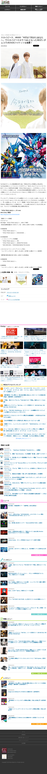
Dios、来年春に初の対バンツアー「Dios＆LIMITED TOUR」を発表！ (25, 523)
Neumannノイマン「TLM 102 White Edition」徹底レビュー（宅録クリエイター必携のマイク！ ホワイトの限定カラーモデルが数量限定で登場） (27, 642)
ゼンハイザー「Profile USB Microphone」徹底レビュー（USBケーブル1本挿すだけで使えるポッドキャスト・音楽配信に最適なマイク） (27, 650)
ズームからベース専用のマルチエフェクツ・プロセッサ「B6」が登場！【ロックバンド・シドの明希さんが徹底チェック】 (27, 608)
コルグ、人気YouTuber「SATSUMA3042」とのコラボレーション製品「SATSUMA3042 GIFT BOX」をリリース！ (25, 515)
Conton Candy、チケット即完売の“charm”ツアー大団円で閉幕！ (24, 540)
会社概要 (23, 743)
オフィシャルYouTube (14, 299)
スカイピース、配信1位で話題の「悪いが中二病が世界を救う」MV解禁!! (23, 473)
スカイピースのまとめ (13, 292)
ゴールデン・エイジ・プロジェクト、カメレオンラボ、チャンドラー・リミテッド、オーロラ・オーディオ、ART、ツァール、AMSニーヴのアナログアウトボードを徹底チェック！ (24, 390)
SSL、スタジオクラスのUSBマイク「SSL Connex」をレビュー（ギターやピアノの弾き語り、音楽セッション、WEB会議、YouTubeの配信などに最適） (27, 668)
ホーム (23, 731)
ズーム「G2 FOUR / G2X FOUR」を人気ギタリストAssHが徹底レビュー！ (27, 599)
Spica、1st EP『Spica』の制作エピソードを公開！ (21, 590)
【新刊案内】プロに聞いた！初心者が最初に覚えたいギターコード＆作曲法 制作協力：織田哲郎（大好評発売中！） (27, 684)
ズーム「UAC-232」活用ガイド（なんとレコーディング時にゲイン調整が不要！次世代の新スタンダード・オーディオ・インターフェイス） (27, 624)
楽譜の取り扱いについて (23, 737)
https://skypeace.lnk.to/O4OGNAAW (9, 214)
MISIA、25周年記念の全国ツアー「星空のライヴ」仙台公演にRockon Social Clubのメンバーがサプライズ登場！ (25, 532)
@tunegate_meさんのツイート (23, 438)
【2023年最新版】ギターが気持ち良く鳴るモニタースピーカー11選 (22, 420)
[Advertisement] (23, 22)
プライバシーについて (23, 740)
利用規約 (23, 734)
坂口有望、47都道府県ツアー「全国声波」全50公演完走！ (22, 505)
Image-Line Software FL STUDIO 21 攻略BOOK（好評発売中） (24, 691)
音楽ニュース (11, 296)
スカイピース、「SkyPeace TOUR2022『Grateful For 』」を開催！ (22, 450)
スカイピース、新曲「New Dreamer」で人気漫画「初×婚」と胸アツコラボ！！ (25, 453)
